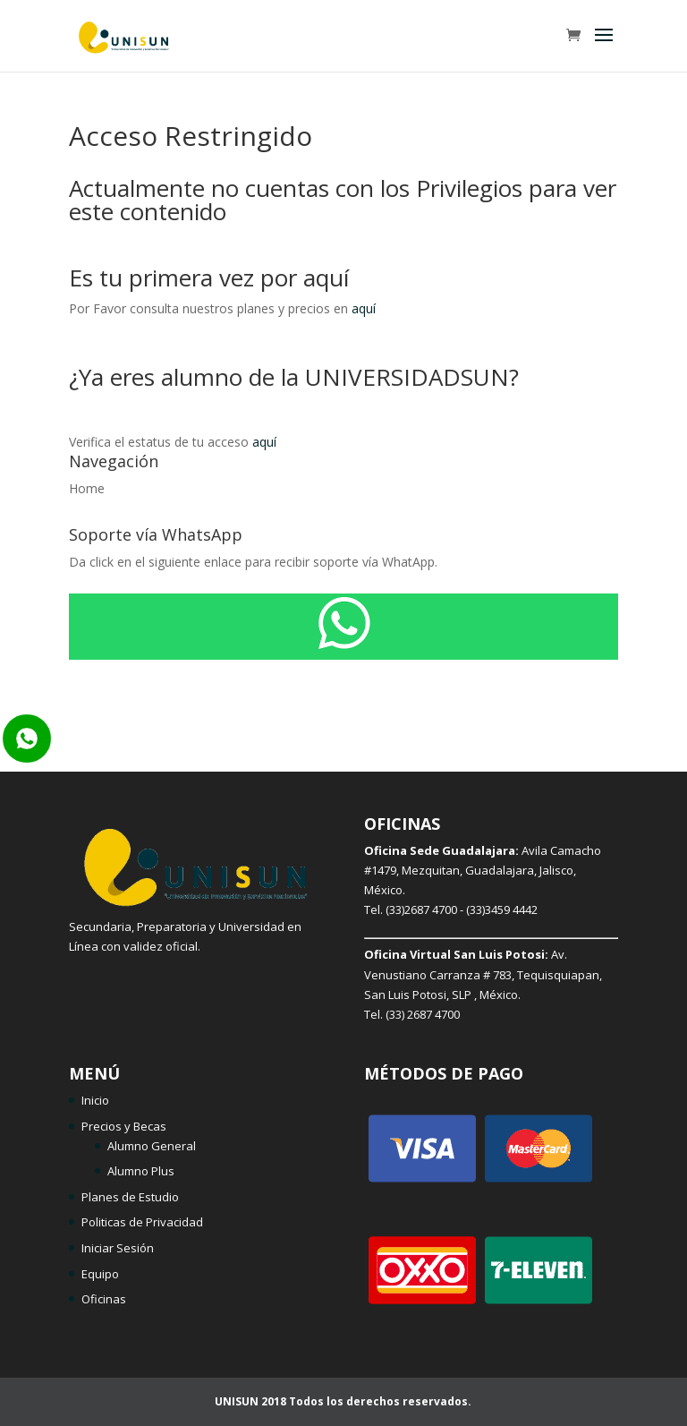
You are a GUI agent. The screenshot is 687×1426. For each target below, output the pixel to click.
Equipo (100, 1274)
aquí (364, 308)
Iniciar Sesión (117, 1248)
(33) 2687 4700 (423, 1014)
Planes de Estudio (130, 1197)
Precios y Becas (123, 1126)
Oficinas (103, 1299)
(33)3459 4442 (502, 909)
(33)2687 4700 (421, 909)
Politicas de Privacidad (142, 1222)
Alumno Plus (140, 1171)
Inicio (95, 1100)
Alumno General (151, 1146)
